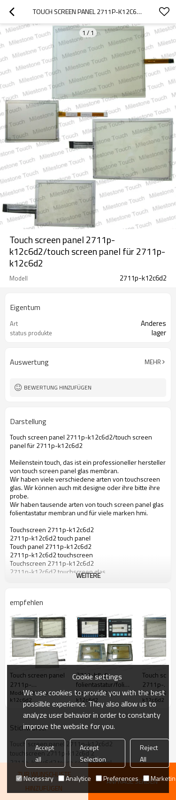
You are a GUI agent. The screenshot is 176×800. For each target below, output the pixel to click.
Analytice (74, 778)
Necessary (35, 778)
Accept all (44, 753)
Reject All (149, 753)
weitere (88, 575)
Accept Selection (93, 753)
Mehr (153, 362)
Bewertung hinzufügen (58, 387)
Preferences (117, 778)
